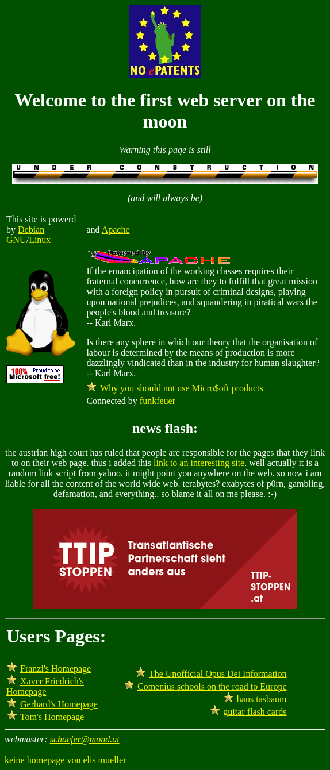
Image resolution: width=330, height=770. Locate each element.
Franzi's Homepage (55, 668)
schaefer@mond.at (85, 739)
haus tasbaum (262, 699)
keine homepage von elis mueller (65, 760)
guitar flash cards (254, 712)
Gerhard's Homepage (59, 704)
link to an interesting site (199, 463)
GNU (16, 240)
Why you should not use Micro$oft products (181, 388)
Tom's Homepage (52, 717)
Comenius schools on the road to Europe (212, 686)
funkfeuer (157, 401)
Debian (31, 229)
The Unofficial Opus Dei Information (218, 674)
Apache (116, 229)
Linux (40, 240)
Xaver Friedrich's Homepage (45, 686)
